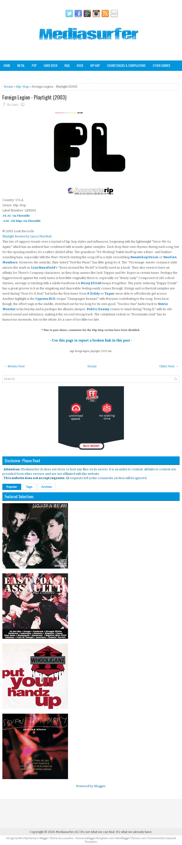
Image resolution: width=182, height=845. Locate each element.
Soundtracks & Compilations (126, 65)
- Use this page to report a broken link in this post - (91, 340)
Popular (11, 487)
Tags (29, 487)
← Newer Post (14, 366)
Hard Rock (50, 65)
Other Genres (161, 65)
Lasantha (67, 838)
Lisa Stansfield (43, 267)
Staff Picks (27, 75)
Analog (8, 75)
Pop (34, 65)
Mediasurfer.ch (67, 832)
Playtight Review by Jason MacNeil (26, 236)
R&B (67, 65)
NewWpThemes (28, 838)
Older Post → (168, 366)
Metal (21, 65)
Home (7, 65)
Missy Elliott (91, 283)
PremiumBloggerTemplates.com (94, 838)
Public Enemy (98, 309)
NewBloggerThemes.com (131, 838)
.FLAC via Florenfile (16, 215)
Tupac (110, 293)
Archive (46, 487)
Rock (80, 65)
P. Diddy (93, 293)
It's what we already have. (134, 832)
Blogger (99, 786)
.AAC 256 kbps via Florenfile (21, 221)
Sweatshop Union (144, 257)
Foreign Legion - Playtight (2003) (34, 97)
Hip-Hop (95, 65)
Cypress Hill (45, 298)
